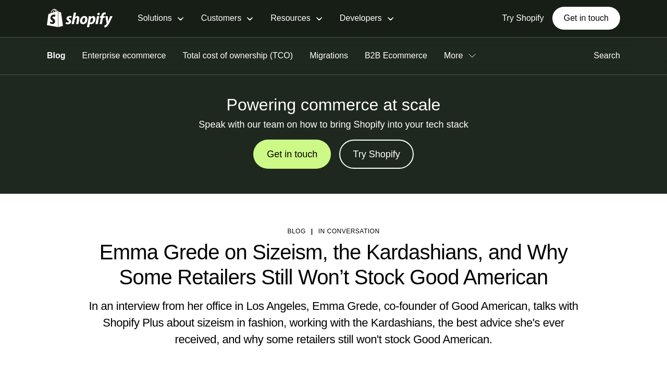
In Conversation (349, 231)
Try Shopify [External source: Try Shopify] (523, 18)
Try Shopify (376, 154)
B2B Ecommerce (396, 55)
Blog (56, 55)
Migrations (329, 55)
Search (607, 55)
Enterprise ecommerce (124, 55)
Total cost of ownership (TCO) (238, 55)
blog (296, 231)
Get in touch (586, 18)
